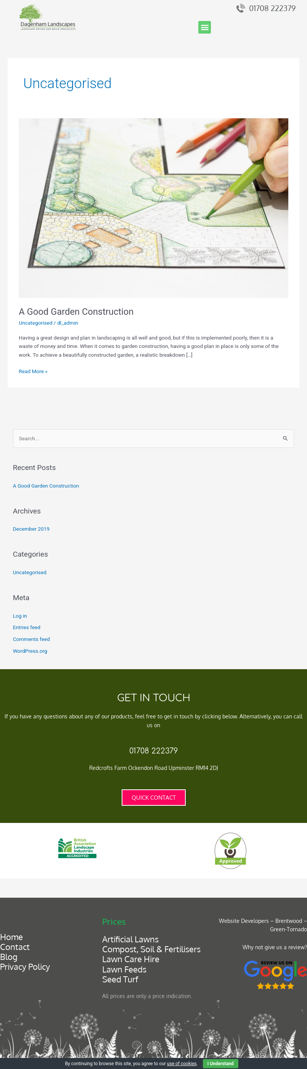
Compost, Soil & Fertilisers (151, 949)
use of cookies (182, 1063)
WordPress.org (30, 651)
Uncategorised (35, 323)
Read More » (33, 370)
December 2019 (31, 529)
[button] (204, 27)
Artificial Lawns (130, 939)
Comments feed (31, 639)
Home (11, 937)
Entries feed (26, 627)
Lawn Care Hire (130, 959)
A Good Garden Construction (76, 311)
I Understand (220, 1063)
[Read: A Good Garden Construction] (153, 207)
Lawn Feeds (124, 969)
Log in (20, 616)
